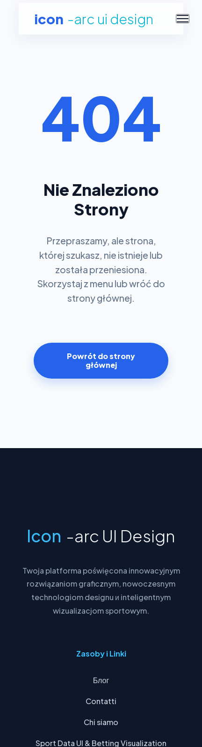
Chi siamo (101, 722)
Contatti (101, 701)
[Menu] (182, 18)
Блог (101, 680)
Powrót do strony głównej (101, 360)
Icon (93, 19)
